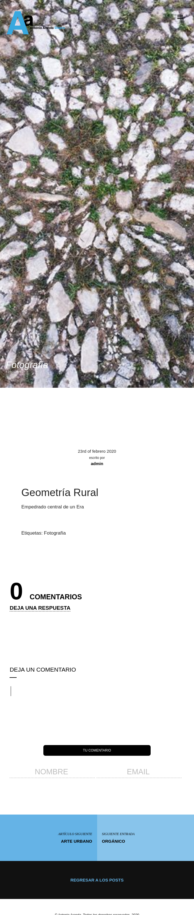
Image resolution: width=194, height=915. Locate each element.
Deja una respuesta (40, 607)
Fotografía (55, 532)
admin (97, 463)
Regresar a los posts (97, 879)
